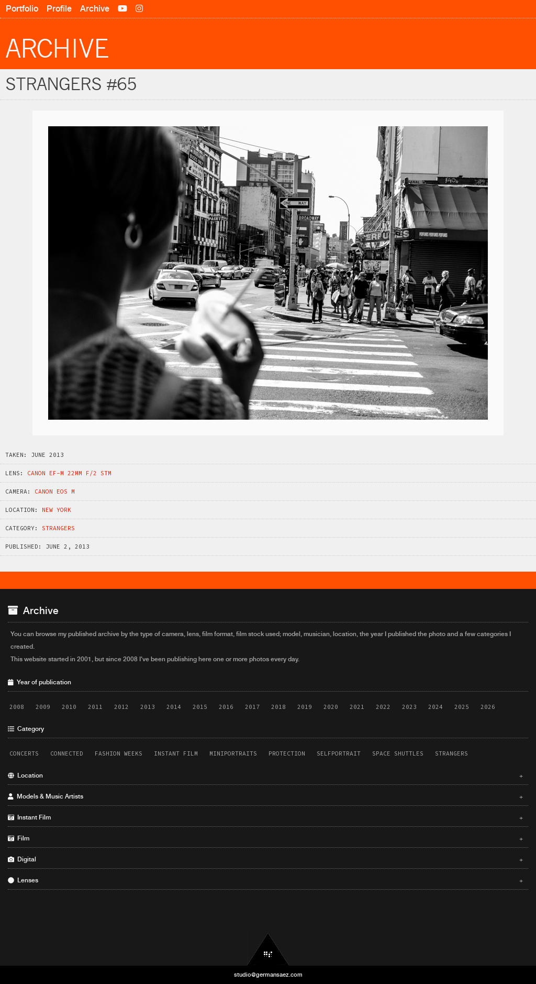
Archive (94, 9)
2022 (383, 706)
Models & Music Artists (265, 796)
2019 (304, 706)
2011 (95, 706)
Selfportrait (339, 753)
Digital (265, 859)
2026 (488, 706)
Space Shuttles (397, 753)
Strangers (58, 528)
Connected (66, 753)
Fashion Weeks (118, 753)
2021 (357, 706)
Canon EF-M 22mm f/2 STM (69, 473)
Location (265, 775)
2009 (43, 706)
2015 (200, 706)
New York (56, 509)
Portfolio (22, 9)
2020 (330, 706)
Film (265, 838)
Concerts (24, 753)
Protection (287, 753)
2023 (409, 706)
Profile (59, 9)
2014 (173, 706)
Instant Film (176, 753)
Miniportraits (233, 753)
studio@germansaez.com (268, 974)
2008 (16, 706)
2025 (461, 706)
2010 (69, 706)
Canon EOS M (55, 491)
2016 (226, 706)
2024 (435, 706)
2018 (278, 706)
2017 (252, 706)
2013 (147, 706)
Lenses (265, 880)
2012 (121, 706)
